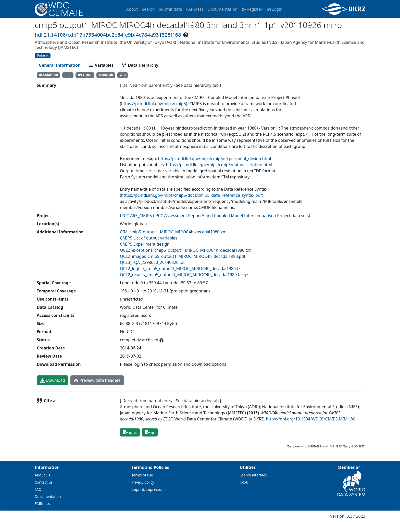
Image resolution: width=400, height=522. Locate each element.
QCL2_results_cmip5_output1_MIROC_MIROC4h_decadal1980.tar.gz (184, 274)
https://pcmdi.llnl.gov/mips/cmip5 (153, 103)
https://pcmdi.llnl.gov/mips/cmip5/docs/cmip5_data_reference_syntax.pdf (191, 195)
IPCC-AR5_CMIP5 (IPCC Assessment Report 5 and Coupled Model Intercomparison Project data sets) (215, 215)
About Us (42, 475)
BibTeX (129, 432)
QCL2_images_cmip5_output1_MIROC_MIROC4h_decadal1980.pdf (182, 256)
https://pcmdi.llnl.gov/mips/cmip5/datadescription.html (219, 164)
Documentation (223, 9)
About (132, 9)
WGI (123, 75)
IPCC (67, 75)
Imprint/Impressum (148, 489)
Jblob (244, 482)
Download (52, 380)
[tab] (60, 65)
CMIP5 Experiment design (144, 244)
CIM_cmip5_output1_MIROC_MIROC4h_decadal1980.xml (174, 232)
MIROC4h (106, 75)
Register (252, 9)
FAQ (38, 489)
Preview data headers (97, 380)
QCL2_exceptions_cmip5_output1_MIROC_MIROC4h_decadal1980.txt (185, 250)
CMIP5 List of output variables (148, 238)
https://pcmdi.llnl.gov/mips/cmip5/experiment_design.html (214, 158)
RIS (149, 432)
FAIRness (195, 9)
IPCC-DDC (85, 75)
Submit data (170, 9)
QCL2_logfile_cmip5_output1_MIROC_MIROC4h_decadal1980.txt (181, 268)
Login (274, 9)
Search (148, 9)
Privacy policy (143, 482)
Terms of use (142, 475)
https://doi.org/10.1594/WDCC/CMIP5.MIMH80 (310, 419)
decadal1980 (48, 75)
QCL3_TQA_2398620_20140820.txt (152, 262)
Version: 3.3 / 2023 (347, 516)
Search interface (253, 475)
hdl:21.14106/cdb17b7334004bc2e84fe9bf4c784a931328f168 (108, 34)
